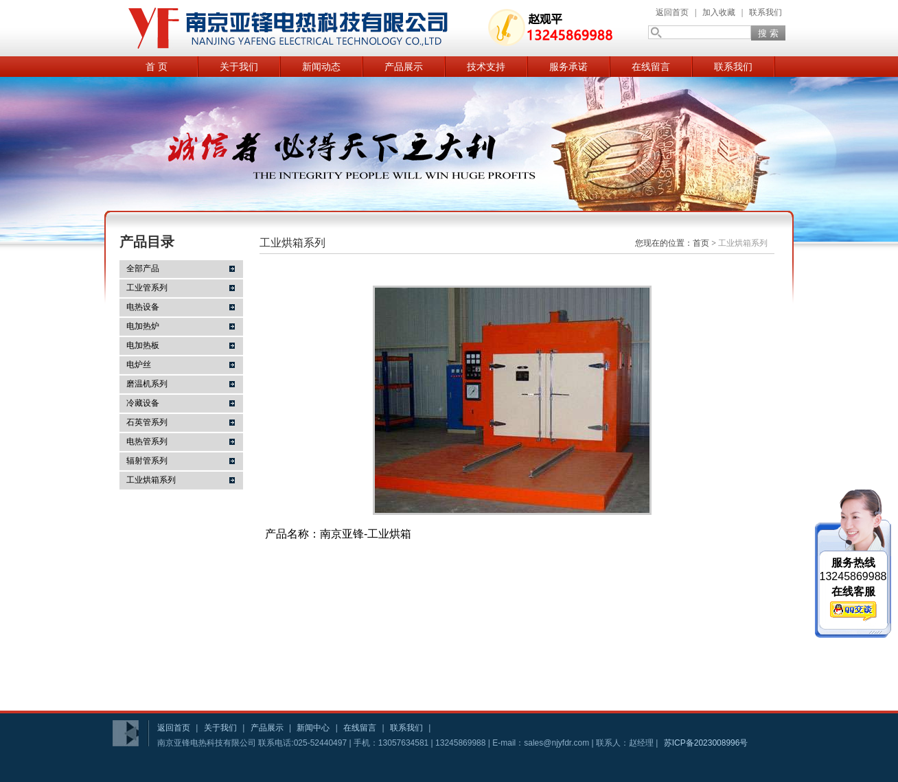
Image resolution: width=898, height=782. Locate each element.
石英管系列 (147, 422)
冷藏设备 (142, 403)
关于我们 (239, 66)
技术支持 (486, 66)
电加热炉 (142, 326)
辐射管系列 (147, 460)
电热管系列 (147, 441)
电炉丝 (138, 364)
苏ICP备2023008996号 (706, 743)
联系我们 (765, 12)
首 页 (157, 66)
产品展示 (403, 66)
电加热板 (142, 345)
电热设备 (142, 307)
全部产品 (142, 268)
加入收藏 (718, 12)
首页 (701, 243)
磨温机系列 (147, 384)
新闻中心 (313, 728)
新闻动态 (321, 66)
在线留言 (651, 66)
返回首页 (672, 12)
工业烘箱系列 (151, 480)
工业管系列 (147, 287)
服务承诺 (568, 66)
